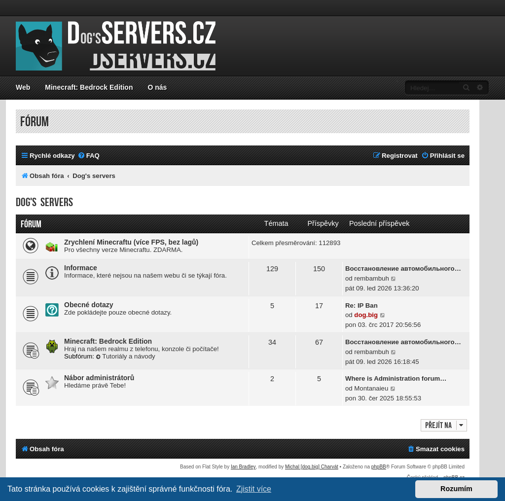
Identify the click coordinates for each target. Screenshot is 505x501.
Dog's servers (44, 202)
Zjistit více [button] (253, 489)
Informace (80, 268)
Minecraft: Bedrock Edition (89, 87)
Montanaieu (371, 388)
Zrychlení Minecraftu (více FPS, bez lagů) (131, 242)
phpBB (378, 466)
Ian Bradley (243, 466)
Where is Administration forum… (395, 378)
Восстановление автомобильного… (403, 268)
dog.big (366, 315)
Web (23, 87)
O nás (157, 87)
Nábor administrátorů (99, 378)
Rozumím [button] (456, 489)
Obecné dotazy (88, 305)
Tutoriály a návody (125, 356)
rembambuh (371, 278)
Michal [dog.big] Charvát (311, 466)
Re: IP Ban (361, 305)
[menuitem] (88, 155)
